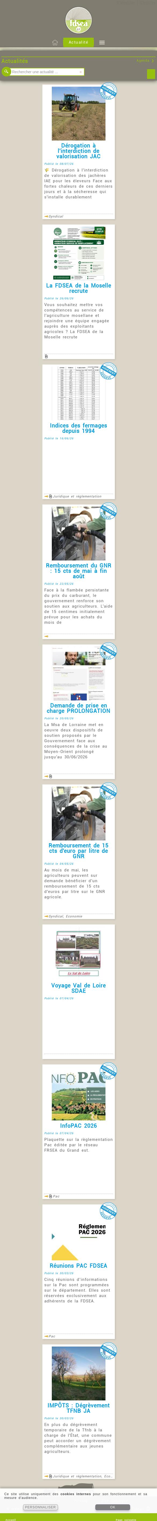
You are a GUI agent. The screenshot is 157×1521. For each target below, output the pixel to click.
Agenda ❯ (145, 60)
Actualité (79, 42)
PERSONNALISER (40, 1507)
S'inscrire (148, 3)
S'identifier (126, 3)
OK (112, 1507)
